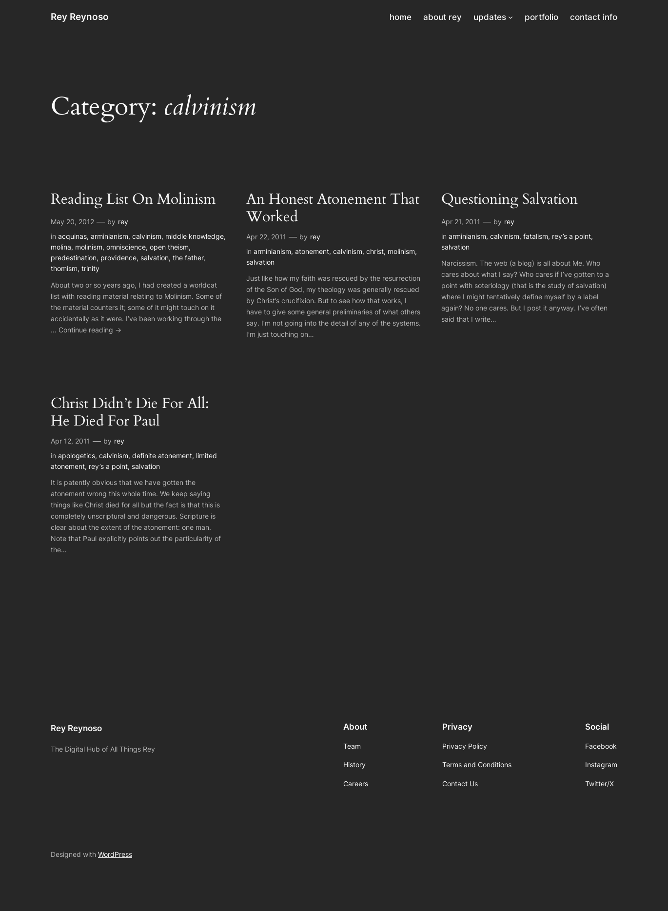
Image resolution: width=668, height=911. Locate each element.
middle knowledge (194, 236)
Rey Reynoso (80, 16)
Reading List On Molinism (133, 200)
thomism (64, 268)
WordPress (115, 854)
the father (188, 257)
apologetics (76, 455)
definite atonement (162, 455)
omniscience (126, 247)
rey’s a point (571, 236)
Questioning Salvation (509, 200)
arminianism (109, 236)
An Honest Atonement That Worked (332, 208)
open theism (169, 247)
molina (61, 247)
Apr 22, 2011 (266, 237)
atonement (312, 251)
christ (375, 251)
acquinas (72, 236)
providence (118, 257)
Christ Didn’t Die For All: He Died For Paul (130, 412)
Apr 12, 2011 (70, 441)
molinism (88, 247)
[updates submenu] (510, 17)
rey (123, 221)
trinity (90, 268)
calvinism (146, 236)
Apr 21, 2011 (460, 221)
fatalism (535, 236)
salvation (154, 257)
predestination (74, 257)
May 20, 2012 (72, 221)
